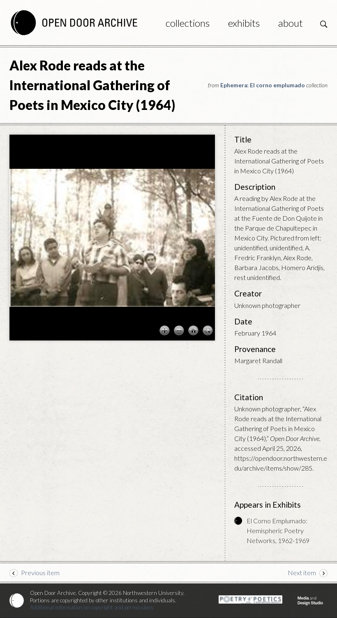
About (290, 23)
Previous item (40, 572)
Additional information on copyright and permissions (92, 607)
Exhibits (244, 23)
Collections (188, 23)
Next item (302, 572)
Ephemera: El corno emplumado (262, 85)
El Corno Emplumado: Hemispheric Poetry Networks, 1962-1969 (278, 530)
